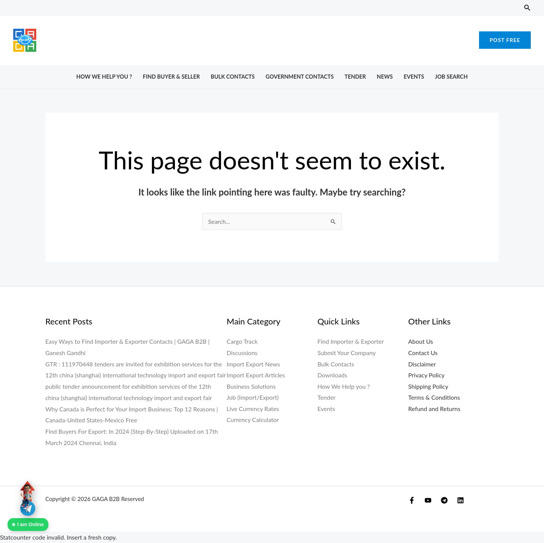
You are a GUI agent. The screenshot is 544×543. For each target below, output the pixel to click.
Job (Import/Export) (253, 397)
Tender (355, 76)
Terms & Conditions (434, 397)
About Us (420, 341)
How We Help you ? (104, 76)
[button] (527, 7)
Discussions (242, 352)
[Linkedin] (460, 500)
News (385, 76)
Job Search (451, 76)
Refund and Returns (434, 409)
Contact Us (423, 352)
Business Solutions (251, 386)
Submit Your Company (346, 352)
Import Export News (253, 364)
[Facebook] (411, 500)
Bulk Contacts (233, 76)
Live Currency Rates (253, 409)
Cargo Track (242, 341)
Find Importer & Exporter (350, 341)
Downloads (332, 375)
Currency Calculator (253, 420)
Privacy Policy (426, 375)
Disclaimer (422, 364)
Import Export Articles (256, 375)
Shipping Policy (428, 386)
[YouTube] (428, 500)
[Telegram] (444, 500)
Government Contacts (300, 76)
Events (413, 76)
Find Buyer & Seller (171, 76)
